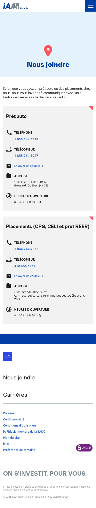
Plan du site (11, 437)
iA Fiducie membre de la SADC (24, 431)
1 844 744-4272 (26, 249)
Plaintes (8, 413)
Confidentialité (13, 419)
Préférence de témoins (19, 450)
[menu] (90, 6)
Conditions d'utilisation (19, 425)
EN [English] (7, 356)
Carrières (15, 394)
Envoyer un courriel (29, 166)
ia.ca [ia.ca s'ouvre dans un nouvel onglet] (6, 444)
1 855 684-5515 (26, 138)
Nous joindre (19, 377)
